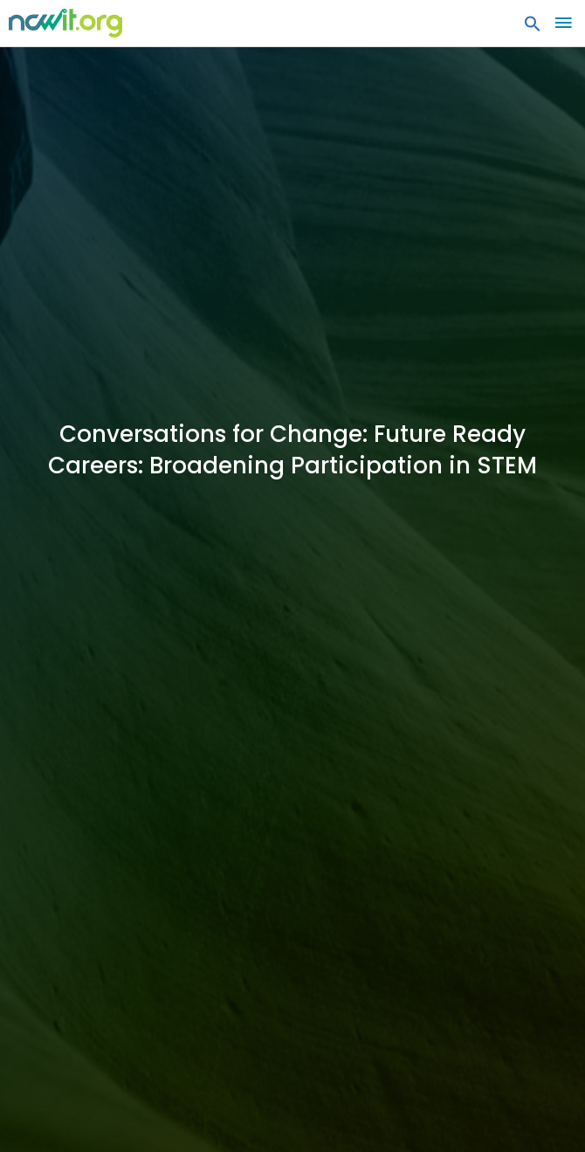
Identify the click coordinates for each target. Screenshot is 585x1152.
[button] (532, 28)
